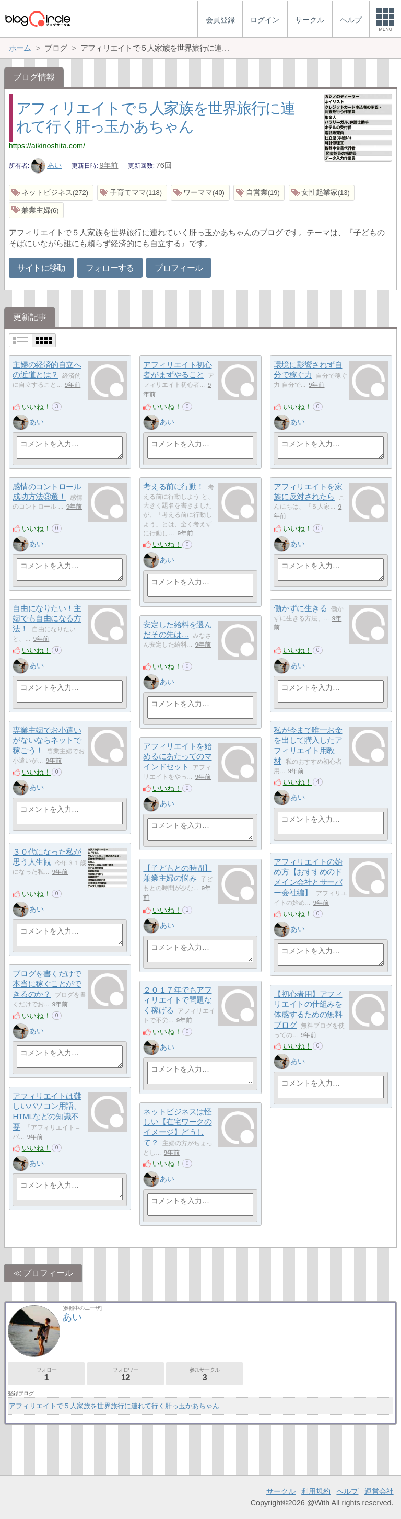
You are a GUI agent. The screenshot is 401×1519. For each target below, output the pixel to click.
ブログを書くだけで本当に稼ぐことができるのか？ (47, 983)
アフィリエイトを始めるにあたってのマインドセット (177, 756)
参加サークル (204, 1374)
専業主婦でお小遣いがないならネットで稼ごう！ (47, 740)
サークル (281, 1491)
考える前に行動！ (173, 486)
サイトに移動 (41, 267)
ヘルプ (347, 1491)
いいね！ (36, 406)
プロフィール (179, 267)
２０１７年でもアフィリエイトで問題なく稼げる (177, 1000)
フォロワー (125, 1374)
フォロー (46, 1374)
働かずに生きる (300, 608)
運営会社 (379, 1491)
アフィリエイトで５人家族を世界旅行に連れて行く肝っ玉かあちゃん (114, 1406)
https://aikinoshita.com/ (47, 146)
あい (46, 165)
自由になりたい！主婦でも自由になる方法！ (47, 618)
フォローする (110, 267)
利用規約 (316, 1491)
